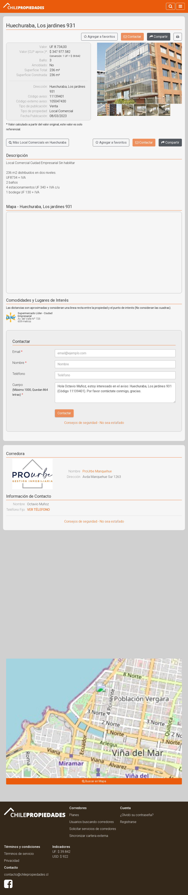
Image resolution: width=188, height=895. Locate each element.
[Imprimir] (178, 37)
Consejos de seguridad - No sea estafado (94, 423)
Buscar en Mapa (94, 781)
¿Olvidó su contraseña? (137, 815)
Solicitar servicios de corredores (92, 829)
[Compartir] (158, 37)
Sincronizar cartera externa (88, 836)
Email (17, 352)
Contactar (132, 37)
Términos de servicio (19, 854)
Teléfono (18, 374)
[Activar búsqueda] (170, 6)
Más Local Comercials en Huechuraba (37, 142)
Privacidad (11, 861)
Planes (74, 815)
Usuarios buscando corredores (91, 822)
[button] (103, 73)
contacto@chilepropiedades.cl (26, 874)
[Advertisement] (94, 562)
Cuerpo (30, 390)
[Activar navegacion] (180, 6)
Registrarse (128, 822)
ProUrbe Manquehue (97, 471)
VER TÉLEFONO (38, 510)
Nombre (19, 363)
